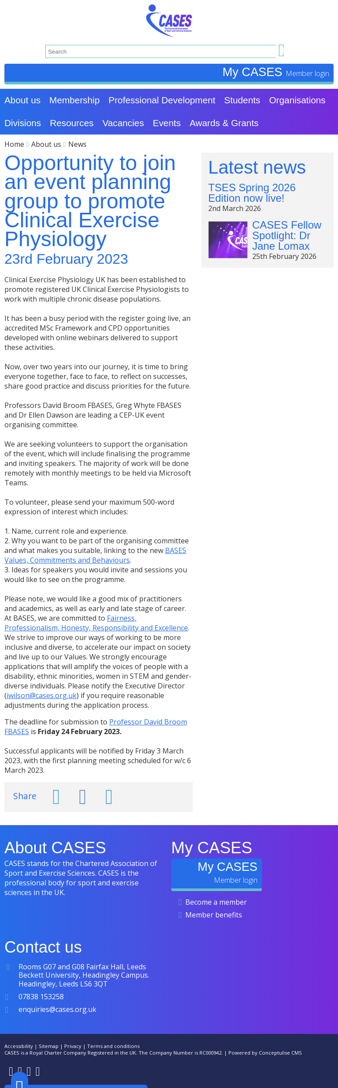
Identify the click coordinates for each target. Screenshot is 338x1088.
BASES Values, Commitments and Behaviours (95, 555)
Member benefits (213, 915)
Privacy (72, 1046)
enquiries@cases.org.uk (57, 1009)
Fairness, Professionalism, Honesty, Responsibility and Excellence (96, 623)
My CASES (254, 72)
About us (46, 144)
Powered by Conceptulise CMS (265, 1052)
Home (14, 144)
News (77, 144)
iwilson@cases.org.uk (42, 695)
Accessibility (18, 1046)
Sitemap (49, 1046)
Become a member (216, 902)
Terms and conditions (113, 1046)
